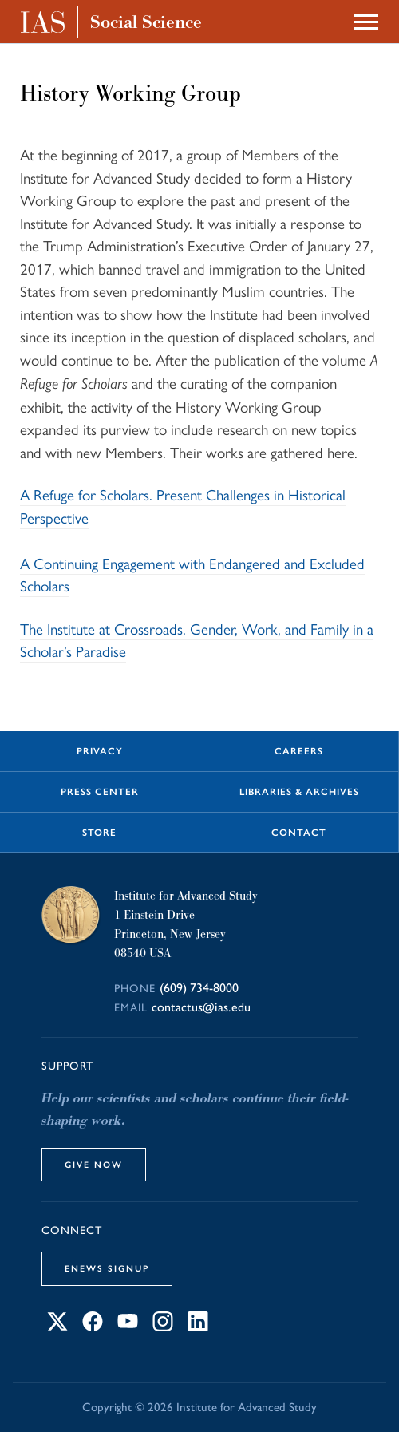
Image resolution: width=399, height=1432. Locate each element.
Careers (299, 751)
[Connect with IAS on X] (57, 1326)
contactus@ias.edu (201, 1007)
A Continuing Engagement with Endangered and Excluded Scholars (192, 574)
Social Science (146, 22)
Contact (298, 832)
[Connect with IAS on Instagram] (163, 1326)
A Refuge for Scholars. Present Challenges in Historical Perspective (183, 505)
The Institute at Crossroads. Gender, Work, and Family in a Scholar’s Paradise (196, 640)
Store (99, 832)
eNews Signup (107, 1268)
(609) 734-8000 (199, 987)
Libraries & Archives (299, 791)
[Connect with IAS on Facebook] (93, 1326)
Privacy (100, 751)
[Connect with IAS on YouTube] (128, 1326)
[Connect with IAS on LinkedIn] (198, 1326)
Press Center (100, 791)
